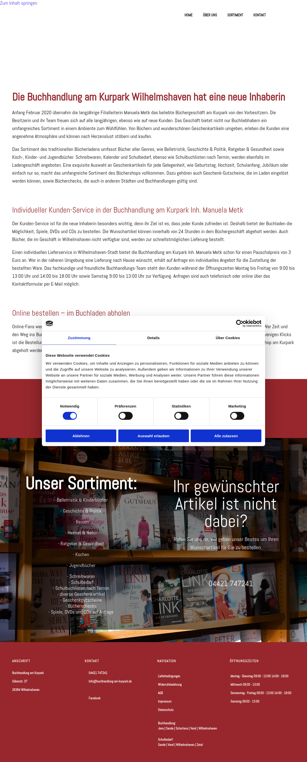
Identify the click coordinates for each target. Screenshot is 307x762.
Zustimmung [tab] (79, 338)
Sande (169, 728)
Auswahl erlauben (153, 436)
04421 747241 (98, 673)
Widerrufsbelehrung (170, 684)
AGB (160, 693)
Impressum (165, 701)
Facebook (93, 698)
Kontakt (260, 15)
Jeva (161, 728)
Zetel (200, 745)
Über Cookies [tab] (228, 338)
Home (188, 15)
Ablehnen (80, 436)
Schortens (182, 728)
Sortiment (235, 15)
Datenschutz (166, 710)
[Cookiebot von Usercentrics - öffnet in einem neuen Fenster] (239, 323)
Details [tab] (153, 338)
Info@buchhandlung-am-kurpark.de (110, 681)
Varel (193, 728)
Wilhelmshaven (208, 728)
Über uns (210, 15)
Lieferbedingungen (169, 676)
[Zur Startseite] (42, 57)
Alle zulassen (226, 436)
